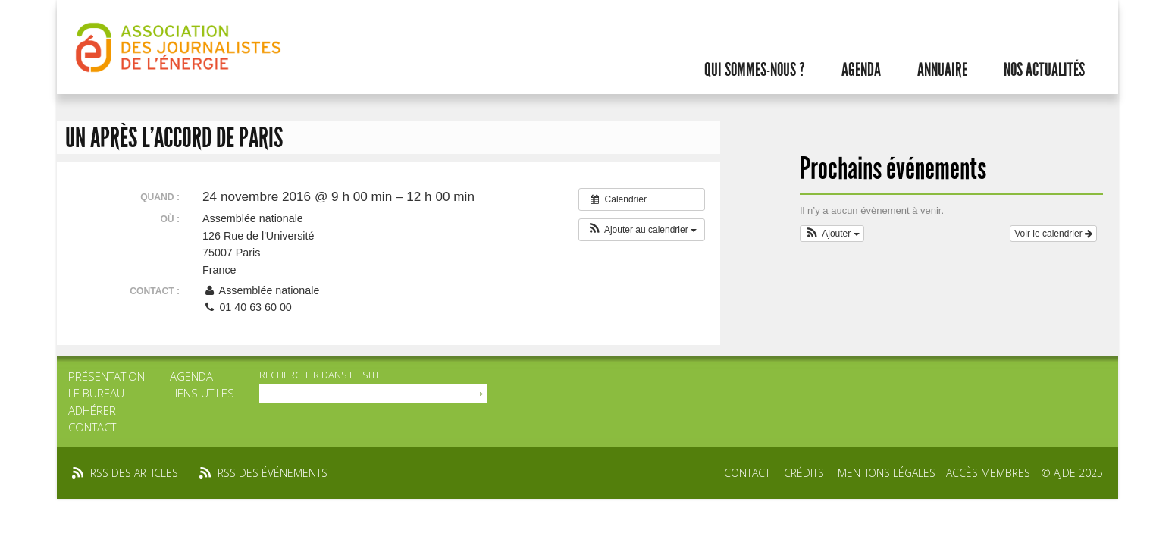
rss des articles (134, 473)
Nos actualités (1044, 69)
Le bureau (96, 392)
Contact (92, 427)
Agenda (861, 69)
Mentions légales (886, 473)
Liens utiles (202, 392)
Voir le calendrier (1053, 233)
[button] (641, 229)
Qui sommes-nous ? (754, 69)
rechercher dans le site (320, 374)
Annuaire (942, 69)
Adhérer (92, 410)
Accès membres (988, 473)
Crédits (804, 473)
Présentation (106, 376)
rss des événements (272, 473)
